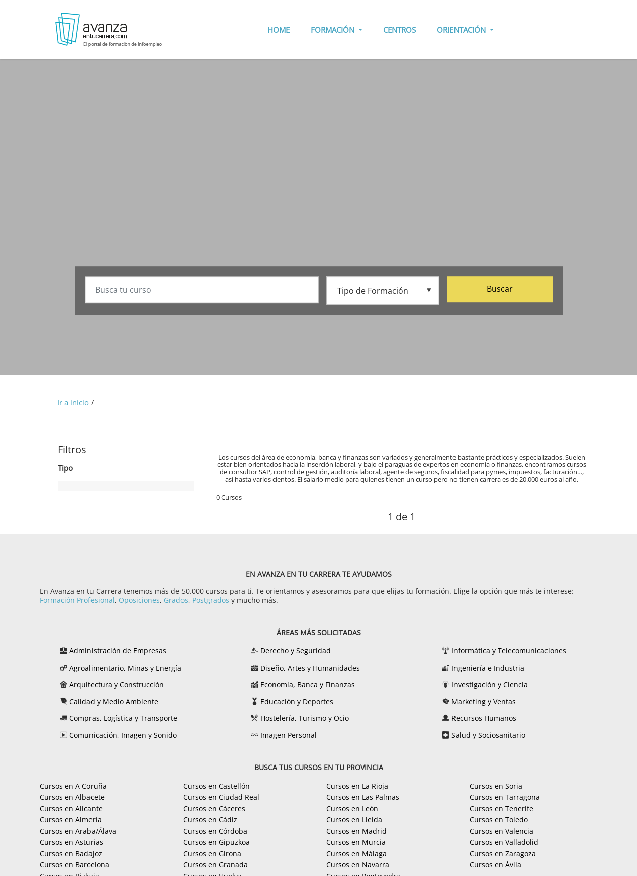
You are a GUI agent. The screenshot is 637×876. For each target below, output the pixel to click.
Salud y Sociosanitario (488, 735)
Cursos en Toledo (499, 819)
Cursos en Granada (215, 864)
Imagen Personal (288, 735)
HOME (278, 30)
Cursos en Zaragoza (503, 853)
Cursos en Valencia (501, 831)
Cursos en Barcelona (74, 864)
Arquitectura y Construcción (116, 684)
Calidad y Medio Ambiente (113, 701)
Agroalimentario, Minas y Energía (125, 668)
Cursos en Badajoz (71, 853)
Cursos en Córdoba (215, 831)
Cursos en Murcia (356, 842)
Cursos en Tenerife (501, 808)
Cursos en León (352, 808)
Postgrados (210, 600)
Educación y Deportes (296, 701)
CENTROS (399, 30)
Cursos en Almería (71, 819)
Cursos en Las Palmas (362, 797)
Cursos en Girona (212, 853)
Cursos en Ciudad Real (221, 797)
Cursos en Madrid (356, 831)
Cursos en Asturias (71, 842)
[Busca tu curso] (201, 291)
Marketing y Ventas (483, 701)
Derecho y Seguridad (295, 650)
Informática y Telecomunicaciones (508, 650)
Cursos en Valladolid (504, 842)
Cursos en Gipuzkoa (216, 842)
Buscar (500, 289)
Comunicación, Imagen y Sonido (123, 735)
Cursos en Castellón (216, 786)
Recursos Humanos (483, 718)
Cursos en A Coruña (73, 786)
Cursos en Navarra (357, 864)
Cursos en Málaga (356, 853)
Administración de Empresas (117, 650)
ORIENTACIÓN (462, 30)
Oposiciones (139, 600)
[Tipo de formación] (383, 290)
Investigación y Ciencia (489, 684)
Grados (176, 600)
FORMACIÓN (333, 30)
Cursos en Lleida (354, 819)
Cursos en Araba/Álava (78, 831)
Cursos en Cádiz (210, 819)
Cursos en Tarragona (505, 797)
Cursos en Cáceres (214, 808)
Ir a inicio (73, 402)
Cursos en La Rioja (357, 786)
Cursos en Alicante (71, 808)
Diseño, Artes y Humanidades (310, 668)
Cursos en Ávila (495, 864)
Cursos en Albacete (72, 797)
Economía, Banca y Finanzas (307, 684)
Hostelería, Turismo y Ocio (304, 718)
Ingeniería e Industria (487, 668)
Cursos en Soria (496, 786)
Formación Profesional (77, 600)
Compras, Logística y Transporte (123, 718)
